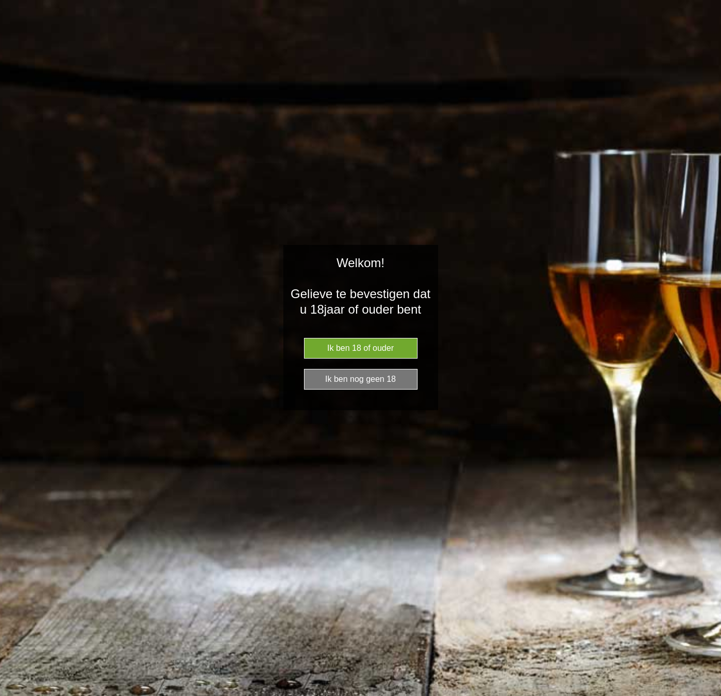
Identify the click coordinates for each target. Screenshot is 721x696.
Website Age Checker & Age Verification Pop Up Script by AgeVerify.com (708, 693)
